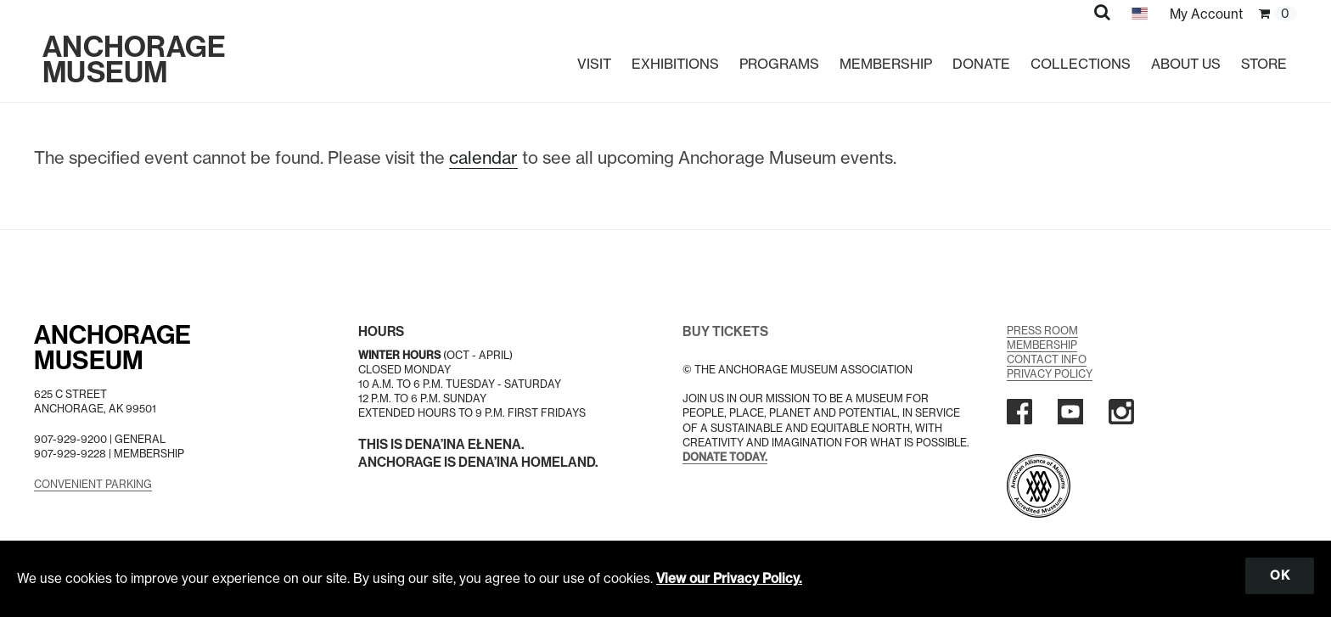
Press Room (1042, 330)
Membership (886, 63)
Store (1264, 63)
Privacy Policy (1049, 373)
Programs (779, 63)
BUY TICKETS (725, 331)
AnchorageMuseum (112, 348)
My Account (1206, 14)
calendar (483, 157)
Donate (981, 63)
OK (1279, 575)
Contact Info (1047, 359)
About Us (1186, 63)
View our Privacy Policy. (729, 578)
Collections (1081, 63)
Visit (594, 63)
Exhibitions (675, 63)
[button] (1102, 12)
